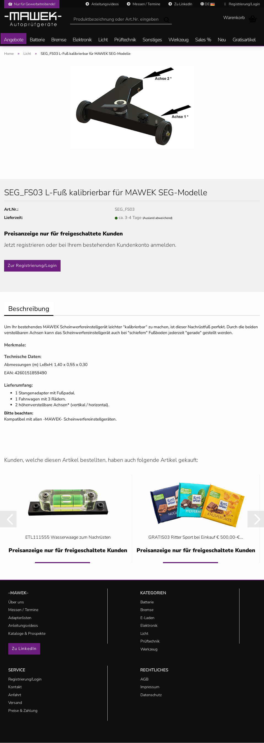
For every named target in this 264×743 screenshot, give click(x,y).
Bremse (58, 40)
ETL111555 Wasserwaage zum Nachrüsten (68, 537)
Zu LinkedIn (180, 4)
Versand (15, 702)
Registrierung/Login (242, 4)
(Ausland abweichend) (157, 218)
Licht (103, 40)
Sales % (203, 40)
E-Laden (147, 617)
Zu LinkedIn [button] (24, 648)
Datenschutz (151, 695)
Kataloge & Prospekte (26, 633)
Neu (222, 40)
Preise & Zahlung (22, 710)
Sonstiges (152, 40)
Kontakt (15, 687)
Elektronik (82, 40)
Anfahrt (14, 695)
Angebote (13, 40)
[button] (8, 519)
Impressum (149, 687)
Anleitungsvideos (102, 4)
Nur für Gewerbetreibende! (31, 4)
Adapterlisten (19, 617)
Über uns (16, 602)
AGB (144, 679)
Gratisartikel (244, 40)
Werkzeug (178, 40)
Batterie (37, 40)
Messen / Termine (143, 4)
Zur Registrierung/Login (32, 265)
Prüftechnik (125, 40)
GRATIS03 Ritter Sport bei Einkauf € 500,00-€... (195, 537)
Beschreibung (28, 308)
